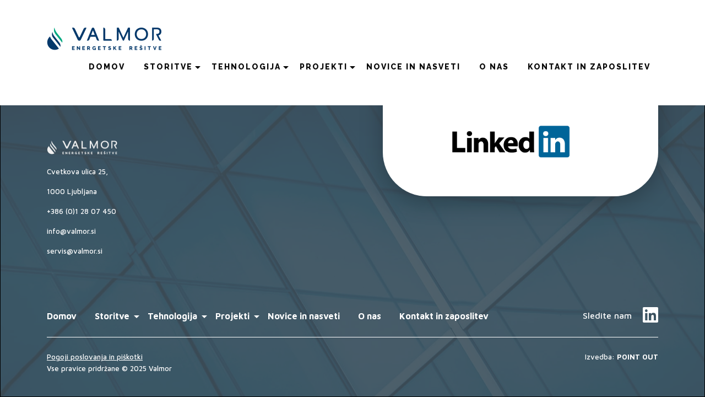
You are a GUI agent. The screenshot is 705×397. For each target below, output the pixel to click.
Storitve (168, 66)
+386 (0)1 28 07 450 (81, 211)
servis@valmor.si (74, 250)
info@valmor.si (71, 231)
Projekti (324, 66)
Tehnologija (246, 66)
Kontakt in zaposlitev (589, 66)
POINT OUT (637, 356)
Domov (107, 66)
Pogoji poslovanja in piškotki (95, 356)
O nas (494, 66)
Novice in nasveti (413, 66)
